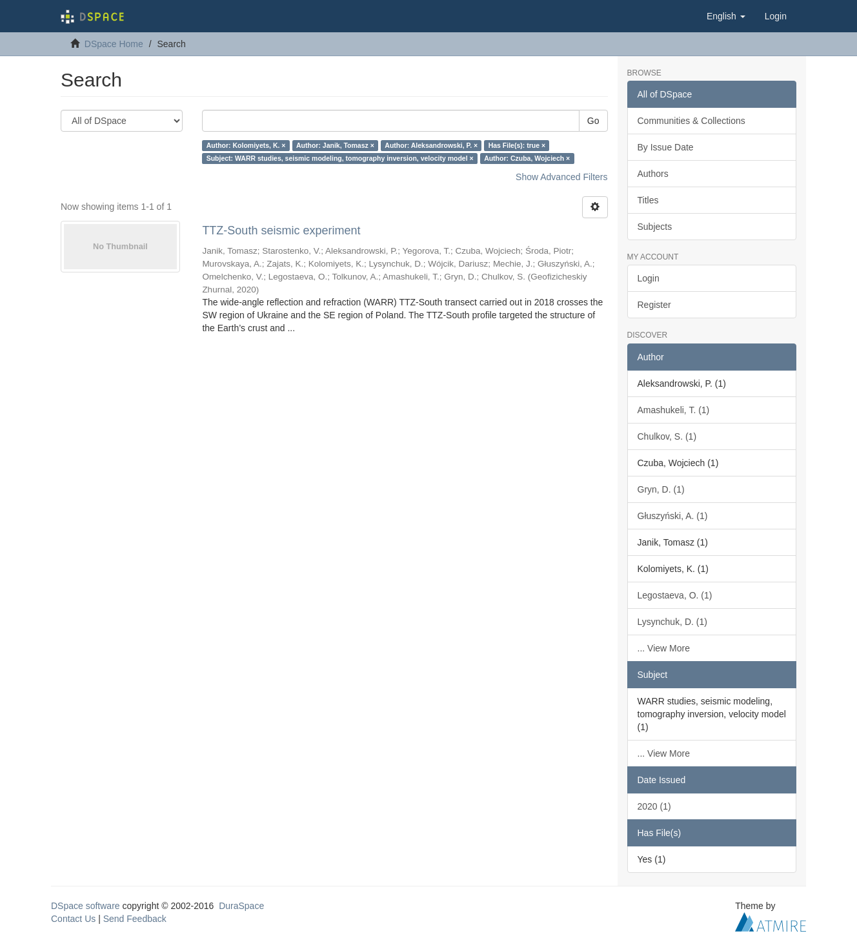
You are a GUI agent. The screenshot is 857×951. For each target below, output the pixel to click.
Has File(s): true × (517, 145)
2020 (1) (654, 806)
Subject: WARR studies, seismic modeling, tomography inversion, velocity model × (340, 158)
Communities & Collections (691, 121)
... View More (664, 648)
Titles (648, 200)
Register (654, 305)
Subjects (655, 226)
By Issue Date (666, 147)
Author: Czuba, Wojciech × (527, 158)
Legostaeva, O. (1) (675, 595)
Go (593, 121)
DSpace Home (114, 44)
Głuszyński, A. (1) (673, 516)
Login (649, 278)
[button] (726, 16)
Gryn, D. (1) (661, 489)
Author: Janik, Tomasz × (335, 145)
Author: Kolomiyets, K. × (246, 145)
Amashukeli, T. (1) (674, 410)
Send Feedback (134, 919)
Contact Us (73, 919)
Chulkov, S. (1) (667, 436)
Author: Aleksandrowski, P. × (431, 145)
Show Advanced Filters (561, 177)
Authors (653, 174)
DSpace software (85, 906)
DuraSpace (241, 906)
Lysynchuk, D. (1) (672, 622)
